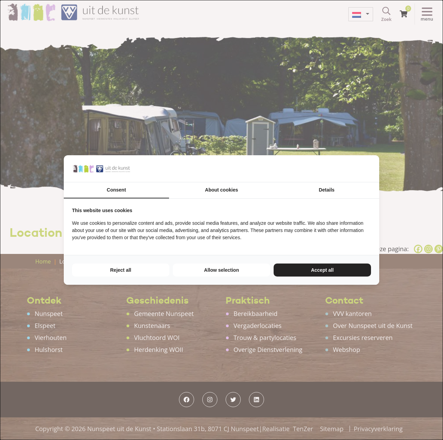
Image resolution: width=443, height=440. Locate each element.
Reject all (120, 270)
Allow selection (221, 270)
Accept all (322, 270)
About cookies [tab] (221, 190)
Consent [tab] (116, 190)
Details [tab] (327, 190)
